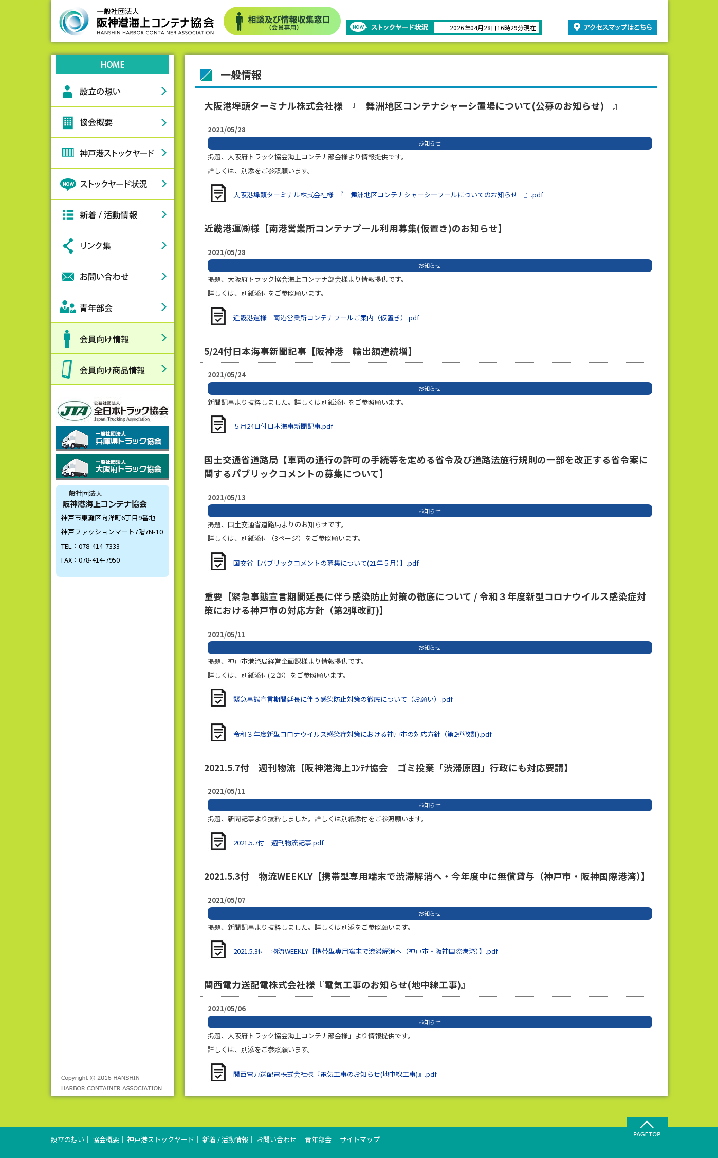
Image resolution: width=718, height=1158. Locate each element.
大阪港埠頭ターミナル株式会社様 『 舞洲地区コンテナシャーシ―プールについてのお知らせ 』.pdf (388, 195)
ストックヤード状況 (112, 184)
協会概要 (112, 122)
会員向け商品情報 (112, 369)
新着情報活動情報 (112, 215)
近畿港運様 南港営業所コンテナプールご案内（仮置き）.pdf (326, 317)
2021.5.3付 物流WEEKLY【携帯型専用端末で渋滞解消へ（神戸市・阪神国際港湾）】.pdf (365, 951)
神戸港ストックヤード (112, 153)
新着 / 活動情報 (225, 1139)
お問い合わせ (112, 276)
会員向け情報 (112, 338)
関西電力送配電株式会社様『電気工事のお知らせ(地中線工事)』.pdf (335, 1074)
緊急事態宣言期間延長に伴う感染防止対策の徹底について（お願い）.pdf (343, 699)
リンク (112, 245)
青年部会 (112, 307)
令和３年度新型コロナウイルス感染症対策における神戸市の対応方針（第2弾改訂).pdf (362, 734)
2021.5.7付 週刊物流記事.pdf (278, 842)
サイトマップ (360, 1139)
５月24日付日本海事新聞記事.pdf (283, 426)
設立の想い (112, 91)
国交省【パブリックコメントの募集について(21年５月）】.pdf (326, 563)
